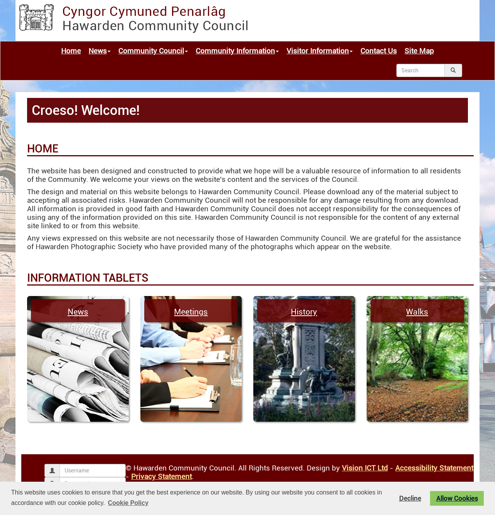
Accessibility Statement (434, 468)
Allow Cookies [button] (457, 498)
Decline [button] (410, 498)
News (100, 51)
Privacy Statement (161, 476)
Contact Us (378, 51)
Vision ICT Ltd (365, 468)
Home (71, 51)
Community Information (237, 51)
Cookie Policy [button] (128, 503)
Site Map (419, 51)
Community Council (153, 51)
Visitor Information (320, 51)
